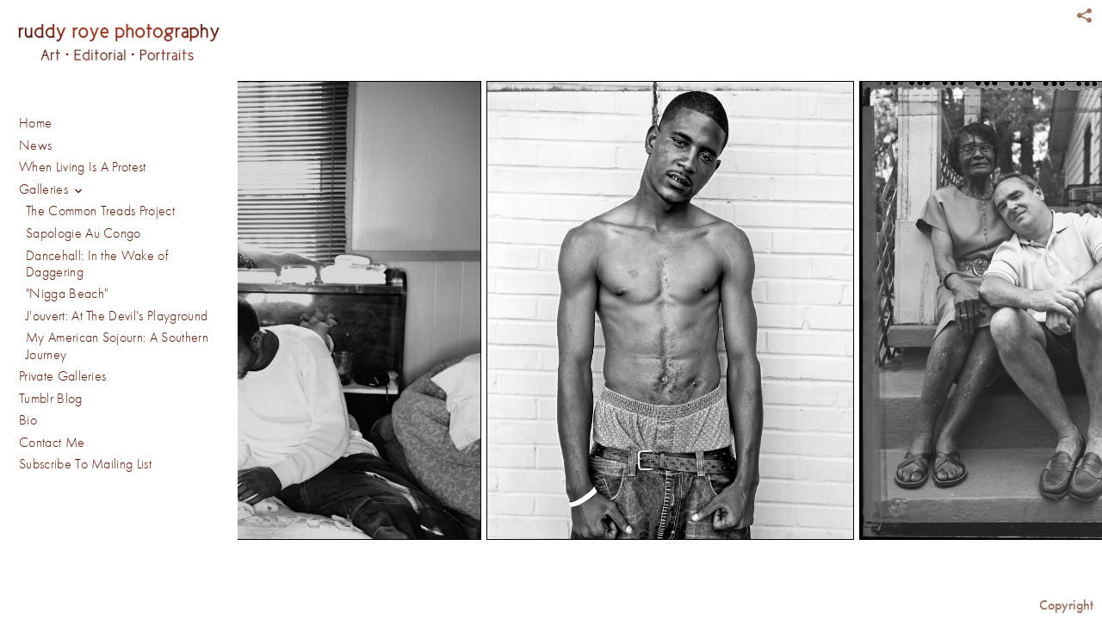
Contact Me (51, 277)
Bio (28, 256)
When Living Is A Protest (82, 167)
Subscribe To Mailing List (85, 299)
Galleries (52, 190)
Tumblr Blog (51, 233)
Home (35, 123)
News (35, 145)
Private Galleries (62, 211)
